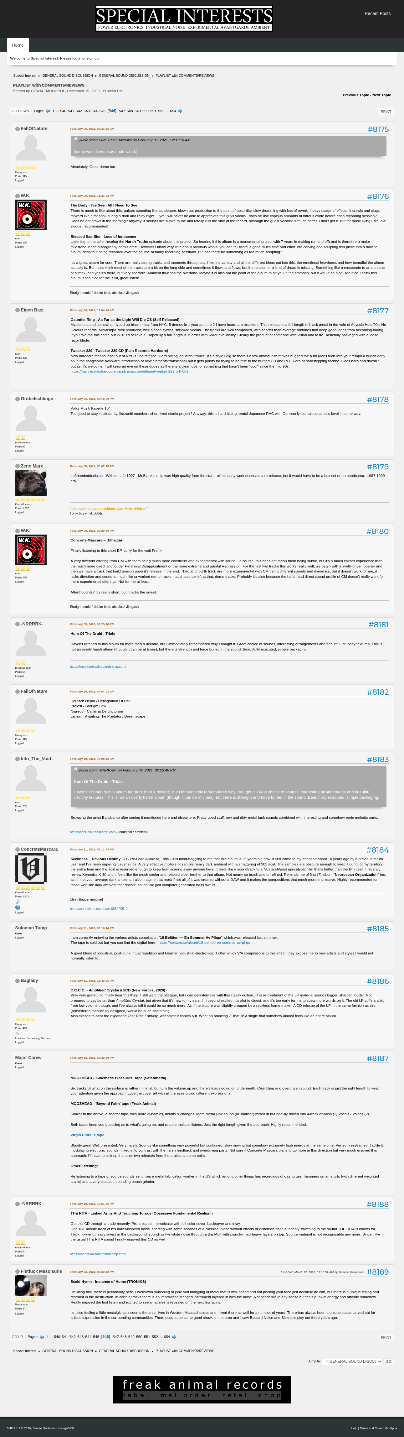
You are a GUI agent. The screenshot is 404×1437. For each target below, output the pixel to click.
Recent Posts (378, 13)
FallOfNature (34, 128)
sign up (93, 58)
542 (79, 111)
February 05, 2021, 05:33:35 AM (92, 128)
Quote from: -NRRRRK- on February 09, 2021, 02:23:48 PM (127, 770)
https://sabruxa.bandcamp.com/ (93, 832)
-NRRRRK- (32, 623)
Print (386, 111)
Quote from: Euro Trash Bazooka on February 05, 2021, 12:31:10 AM (135, 140)
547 (122, 111)
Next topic (381, 95)
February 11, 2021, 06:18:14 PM (92, 928)
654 (173, 111)
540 (63, 111)
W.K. (25, 195)
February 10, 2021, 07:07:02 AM (92, 691)
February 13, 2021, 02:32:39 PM (92, 1057)
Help (354, 1428)
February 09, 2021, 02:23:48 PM (92, 624)
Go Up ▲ (391, 1428)
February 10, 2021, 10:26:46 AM (92, 758)
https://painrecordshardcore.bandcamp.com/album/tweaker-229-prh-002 (130, 371)
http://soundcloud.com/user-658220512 (99, 909)
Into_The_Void (36, 758)
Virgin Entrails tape (88, 1135)
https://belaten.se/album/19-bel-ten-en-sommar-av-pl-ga (204, 942)
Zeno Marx (32, 465)
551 (153, 111)
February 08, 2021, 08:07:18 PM (92, 466)
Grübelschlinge (37, 398)
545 (102, 111)
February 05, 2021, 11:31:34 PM (92, 195)
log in (77, 58)
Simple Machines (44, 1428)
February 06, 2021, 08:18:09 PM (92, 398)
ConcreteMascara (39, 849)
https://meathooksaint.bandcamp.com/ (98, 666)
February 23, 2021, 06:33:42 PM (92, 1271)
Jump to (314, 1361)
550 (145, 111)
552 (161, 111)
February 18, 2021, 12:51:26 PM (92, 1203)
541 (71, 111)
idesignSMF (66, 1428)
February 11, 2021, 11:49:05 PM (92, 980)
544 (94, 111)
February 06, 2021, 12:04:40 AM (92, 310)
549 (138, 111)
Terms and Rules (371, 1428)
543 (87, 111)
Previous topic (356, 95)
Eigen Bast (32, 309)
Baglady (29, 980)
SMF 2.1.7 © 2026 (19, 1428)
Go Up (17, 1337)
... (58, 111)
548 (130, 111)
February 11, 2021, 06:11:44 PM (92, 849)
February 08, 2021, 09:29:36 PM (92, 530)
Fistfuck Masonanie (41, 1271)
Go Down (20, 111)
